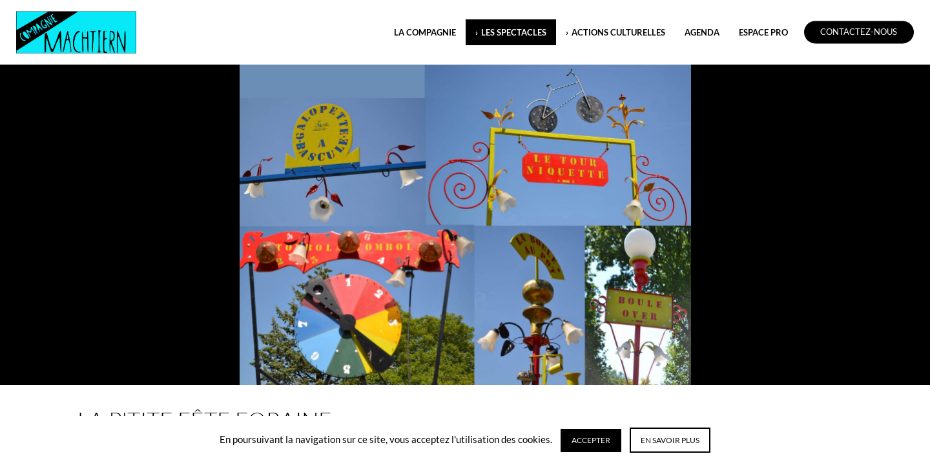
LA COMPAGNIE (425, 32)
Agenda (702, 32)
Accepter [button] (591, 440)
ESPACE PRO (763, 32)
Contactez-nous (858, 32)
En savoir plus (670, 440)
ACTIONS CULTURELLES (618, 32)
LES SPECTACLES (513, 32)
